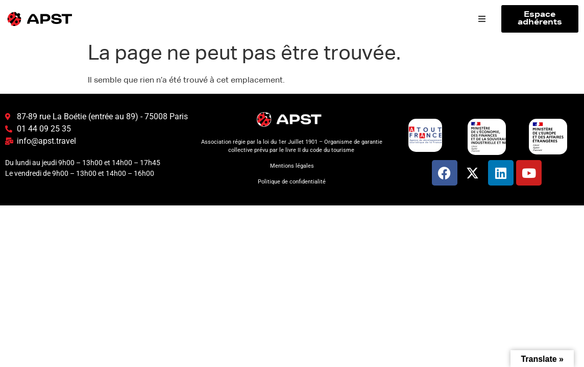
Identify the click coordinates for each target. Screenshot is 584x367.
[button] (482, 19)
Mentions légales (292, 166)
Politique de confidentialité (292, 181)
